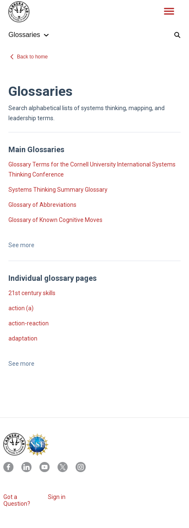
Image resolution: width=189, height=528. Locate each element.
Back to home (32, 57)
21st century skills (31, 293)
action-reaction (28, 323)
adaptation (22, 338)
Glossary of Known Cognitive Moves (55, 219)
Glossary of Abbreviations (42, 204)
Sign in (57, 497)
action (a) (21, 308)
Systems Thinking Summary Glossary (58, 189)
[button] (169, 11)
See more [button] (21, 245)
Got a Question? (16, 500)
